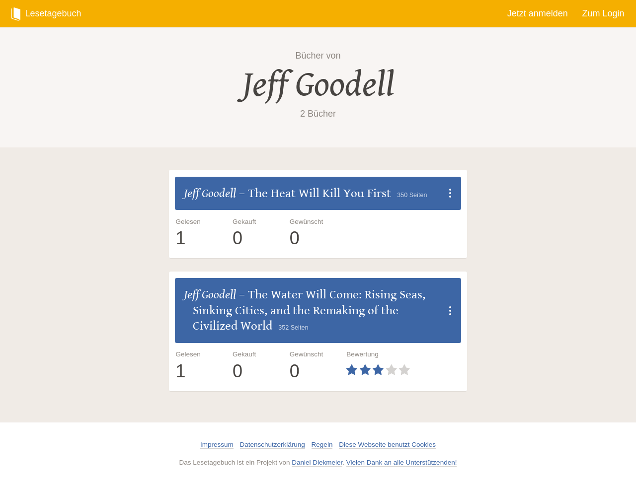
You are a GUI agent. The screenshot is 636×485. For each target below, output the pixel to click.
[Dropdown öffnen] (450, 193)
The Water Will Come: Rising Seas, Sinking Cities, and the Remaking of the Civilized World (309, 310)
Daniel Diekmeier (317, 462)
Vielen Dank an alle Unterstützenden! (401, 462)
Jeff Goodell (318, 84)
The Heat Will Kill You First (319, 193)
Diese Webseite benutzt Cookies (387, 444)
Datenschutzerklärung (272, 444)
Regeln (322, 444)
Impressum (217, 444)
